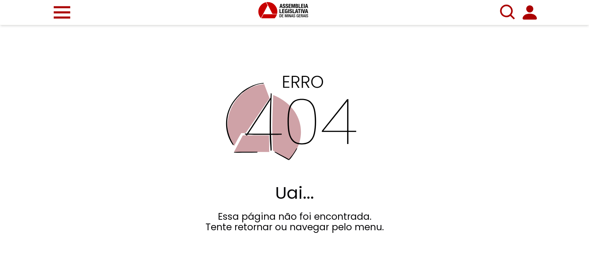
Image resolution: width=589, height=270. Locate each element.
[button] (62, 12)
